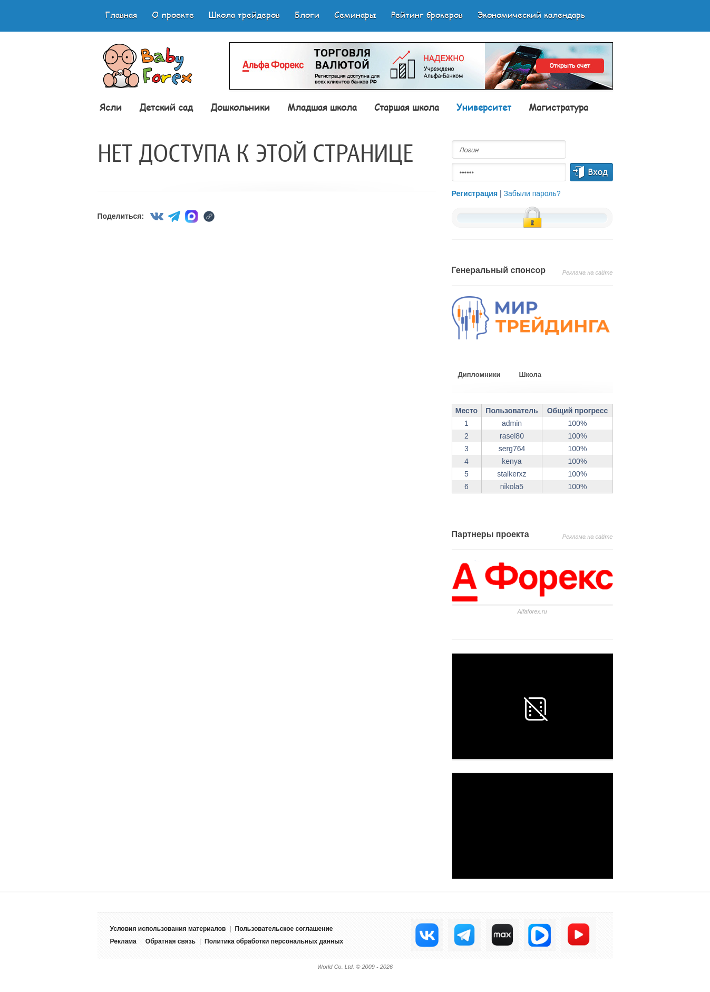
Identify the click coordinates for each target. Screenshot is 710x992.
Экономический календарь (531, 14)
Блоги (307, 14)
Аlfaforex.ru (532, 611)
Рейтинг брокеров (427, 14)
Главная (121, 14)
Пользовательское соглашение (284, 928)
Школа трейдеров (244, 14)
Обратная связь (170, 941)
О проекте (173, 14)
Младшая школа (322, 107)
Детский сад (166, 107)
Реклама (123, 941)
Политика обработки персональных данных (274, 941)
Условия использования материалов (168, 928)
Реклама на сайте (587, 272)
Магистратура (558, 107)
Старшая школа (406, 107)
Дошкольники (240, 107)
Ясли (111, 107)
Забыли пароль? (532, 193)
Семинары (355, 14)
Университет (483, 107)
